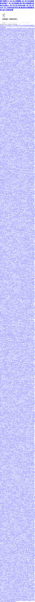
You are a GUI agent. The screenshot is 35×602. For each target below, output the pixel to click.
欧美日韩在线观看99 (31, 33)
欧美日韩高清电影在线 (24, 216)
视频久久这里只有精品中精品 (30, 58)
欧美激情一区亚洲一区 (6, 147)
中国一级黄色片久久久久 (9, 87)
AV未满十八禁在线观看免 (20, 575)
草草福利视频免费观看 (23, 263)
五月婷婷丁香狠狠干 (16, 263)
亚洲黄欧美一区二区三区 (13, 321)
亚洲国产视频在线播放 (4, 113)
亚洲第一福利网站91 (6, 275)
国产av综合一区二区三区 (30, 486)
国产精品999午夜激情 (11, 344)
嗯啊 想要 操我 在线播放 (5, 64)
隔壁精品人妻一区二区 (14, 75)
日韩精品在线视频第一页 (25, 57)
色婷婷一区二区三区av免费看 (16, 356)
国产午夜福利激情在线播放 (5, 196)
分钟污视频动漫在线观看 (21, 207)
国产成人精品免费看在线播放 (28, 107)
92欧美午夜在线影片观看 (24, 406)
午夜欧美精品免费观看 (30, 329)
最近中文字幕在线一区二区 (16, 128)
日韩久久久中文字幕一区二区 (19, 231)
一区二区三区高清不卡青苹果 (19, 109)
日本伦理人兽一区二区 (25, 91)
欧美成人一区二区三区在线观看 (10, 431)
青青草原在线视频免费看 (30, 121)
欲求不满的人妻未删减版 (30, 452)
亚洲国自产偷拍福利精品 (19, 579)
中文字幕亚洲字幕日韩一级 (29, 197)
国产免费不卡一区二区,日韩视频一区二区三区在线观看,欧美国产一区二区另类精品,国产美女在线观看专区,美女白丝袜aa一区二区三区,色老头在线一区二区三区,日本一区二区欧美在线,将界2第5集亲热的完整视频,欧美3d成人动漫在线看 (17, 5)
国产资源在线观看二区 (15, 148)
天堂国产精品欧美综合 (27, 132)
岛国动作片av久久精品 (4, 60)
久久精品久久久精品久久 (31, 368)
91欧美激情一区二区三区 (9, 57)
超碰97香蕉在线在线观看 (16, 506)
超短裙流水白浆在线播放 (23, 46)
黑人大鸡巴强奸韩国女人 (20, 362)
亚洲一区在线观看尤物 (19, 212)
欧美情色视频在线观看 (4, 251)
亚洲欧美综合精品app (15, 513)
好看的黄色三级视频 (8, 285)
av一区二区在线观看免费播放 (23, 320)
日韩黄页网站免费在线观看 (11, 390)
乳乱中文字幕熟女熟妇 (24, 282)
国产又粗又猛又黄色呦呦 (13, 85)
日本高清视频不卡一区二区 (17, 221)
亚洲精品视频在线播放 (25, 298)
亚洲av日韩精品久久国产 (28, 566)
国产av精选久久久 (29, 191)
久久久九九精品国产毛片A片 (5, 501)
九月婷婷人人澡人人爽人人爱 (14, 433)
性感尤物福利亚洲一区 (29, 487)
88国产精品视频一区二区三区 (19, 381)
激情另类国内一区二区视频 (17, 240)
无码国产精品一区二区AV (16, 206)
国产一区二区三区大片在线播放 (9, 348)
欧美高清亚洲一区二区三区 (21, 549)
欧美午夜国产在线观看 (22, 199)
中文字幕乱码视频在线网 (27, 305)
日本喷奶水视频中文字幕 (29, 262)
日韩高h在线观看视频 (28, 307)
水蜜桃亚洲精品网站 (19, 427)
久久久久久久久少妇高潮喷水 (6, 271)
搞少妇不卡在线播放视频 (5, 151)
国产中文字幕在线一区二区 (18, 218)
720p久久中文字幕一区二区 (5, 357)
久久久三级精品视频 (29, 208)
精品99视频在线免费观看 (19, 382)
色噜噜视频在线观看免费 (26, 471)
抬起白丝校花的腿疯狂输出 (16, 498)
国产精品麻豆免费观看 (23, 349)
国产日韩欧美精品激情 (24, 365)
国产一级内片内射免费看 (13, 380)
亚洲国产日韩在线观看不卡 (19, 370)
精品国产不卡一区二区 (10, 170)
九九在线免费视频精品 (9, 479)
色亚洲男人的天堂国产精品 (29, 34)
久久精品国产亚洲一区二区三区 (15, 238)
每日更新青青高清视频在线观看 (26, 215)
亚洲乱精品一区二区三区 (21, 113)
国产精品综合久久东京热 (28, 447)
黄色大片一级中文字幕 (25, 306)
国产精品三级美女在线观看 (10, 336)
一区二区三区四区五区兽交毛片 (22, 135)
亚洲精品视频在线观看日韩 (11, 259)
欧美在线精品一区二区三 (24, 425)
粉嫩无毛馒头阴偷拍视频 (6, 507)
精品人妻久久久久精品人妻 (26, 67)
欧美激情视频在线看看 (25, 173)
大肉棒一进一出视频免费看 (26, 587)
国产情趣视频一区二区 (20, 44)
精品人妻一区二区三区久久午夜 (19, 98)
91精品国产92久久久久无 (6, 150)
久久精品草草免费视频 (20, 507)
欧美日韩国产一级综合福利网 (16, 261)
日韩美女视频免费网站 (13, 492)
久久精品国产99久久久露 (5, 408)
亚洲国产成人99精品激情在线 (22, 595)
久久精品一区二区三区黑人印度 (13, 475)
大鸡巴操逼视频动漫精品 (12, 337)
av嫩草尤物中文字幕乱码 (9, 255)
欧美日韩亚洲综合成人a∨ (9, 33)
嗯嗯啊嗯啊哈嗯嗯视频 (10, 334)
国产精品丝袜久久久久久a (25, 77)
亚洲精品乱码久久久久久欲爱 (21, 61)
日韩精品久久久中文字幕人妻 (24, 234)
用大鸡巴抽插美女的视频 (17, 511)
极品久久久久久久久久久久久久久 (15, 281)
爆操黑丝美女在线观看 (3, 560)
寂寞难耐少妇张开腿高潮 (30, 291)
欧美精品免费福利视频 (23, 596)
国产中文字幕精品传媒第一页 (22, 151)
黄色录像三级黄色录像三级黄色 (13, 62)
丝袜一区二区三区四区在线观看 (10, 162)
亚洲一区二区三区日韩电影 (12, 40)
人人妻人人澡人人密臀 (20, 65)
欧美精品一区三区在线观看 (10, 130)
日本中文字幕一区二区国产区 (23, 75)
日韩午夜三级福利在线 (25, 464)
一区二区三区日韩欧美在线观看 (16, 449)
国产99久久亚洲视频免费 (20, 339)
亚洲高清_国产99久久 (9, 403)
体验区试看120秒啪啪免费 (23, 473)
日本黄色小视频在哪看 (20, 34)
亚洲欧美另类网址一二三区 (10, 519)
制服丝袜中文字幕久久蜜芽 (10, 343)
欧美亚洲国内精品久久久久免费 (23, 185)
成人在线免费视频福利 (11, 510)
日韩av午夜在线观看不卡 (21, 321)
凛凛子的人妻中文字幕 (22, 377)
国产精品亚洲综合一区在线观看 (20, 58)
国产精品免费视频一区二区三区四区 (13, 363)
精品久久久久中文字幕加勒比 (8, 218)
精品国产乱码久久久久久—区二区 (20, 343)
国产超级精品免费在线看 (19, 107)
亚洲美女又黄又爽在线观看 (29, 257)
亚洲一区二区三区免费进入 (4, 296)
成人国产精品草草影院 (26, 167)
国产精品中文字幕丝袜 (4, 595)
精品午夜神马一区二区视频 (12, 564)
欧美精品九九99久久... (19, 447)
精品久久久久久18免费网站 (20, 584)
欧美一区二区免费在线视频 (19, 292)
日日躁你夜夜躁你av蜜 (29, 275)
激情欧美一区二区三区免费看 (13, 166)
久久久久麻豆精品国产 (7, 420)
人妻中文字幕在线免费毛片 (13, 64)
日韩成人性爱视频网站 (12, 427)
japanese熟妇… (27, 584)
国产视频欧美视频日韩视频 (8, 600)
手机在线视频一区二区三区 (23, 149)
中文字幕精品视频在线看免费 (27, 130)
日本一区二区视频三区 (16, 392)
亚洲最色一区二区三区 (3, 153)
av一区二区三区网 (27, 470)
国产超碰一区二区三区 (7, 272)
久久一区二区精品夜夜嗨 (16, 232)
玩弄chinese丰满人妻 (22, 64)
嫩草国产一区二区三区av (13, 135)
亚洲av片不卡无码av (12, 212)
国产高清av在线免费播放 (11, 388)
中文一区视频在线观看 (25, 236)
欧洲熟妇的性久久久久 (27, 80)
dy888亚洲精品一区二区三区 (29, 152)
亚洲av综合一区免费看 (25, 313)
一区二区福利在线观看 (11, 297)
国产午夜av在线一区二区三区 (9, 306)
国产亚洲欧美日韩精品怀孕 (14, 509)
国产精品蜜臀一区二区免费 (18, 515)
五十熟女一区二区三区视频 (23, 63)
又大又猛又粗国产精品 (10, 454)
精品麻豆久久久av (3, 343)
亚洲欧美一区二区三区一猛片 (7, 360)
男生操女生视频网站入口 (21, 257)
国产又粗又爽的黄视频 (30, 596)
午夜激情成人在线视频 (16, 228)
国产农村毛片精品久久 (14, 573)
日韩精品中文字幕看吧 (11, 385)
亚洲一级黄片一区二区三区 (27, 474)
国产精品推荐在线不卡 (26, 582)
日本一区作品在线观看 (28, 539)
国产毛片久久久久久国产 (14, 275)
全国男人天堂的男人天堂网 (14, 314)
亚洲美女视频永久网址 (9, 450)
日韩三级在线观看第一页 (17, 600)
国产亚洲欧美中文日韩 (21, 467)
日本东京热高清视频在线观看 (20, 104)
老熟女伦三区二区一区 (22, 76)
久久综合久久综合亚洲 (4, 61)
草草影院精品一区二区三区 (16, 125)
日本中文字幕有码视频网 (15, 377)
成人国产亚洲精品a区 (29, 108)
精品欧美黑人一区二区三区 (20, 47)
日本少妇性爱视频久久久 (25, 506)
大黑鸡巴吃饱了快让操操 (28, 292)
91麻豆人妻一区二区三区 (8, 67)
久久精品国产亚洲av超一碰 (9, 471)
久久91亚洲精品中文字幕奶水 (17, 92)
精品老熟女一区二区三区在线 (27, 479)
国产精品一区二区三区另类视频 (15, 56)
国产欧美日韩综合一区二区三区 (26, 445)
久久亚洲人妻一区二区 (21, 86)
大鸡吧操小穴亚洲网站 (13, 252)
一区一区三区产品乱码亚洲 (26, 537)
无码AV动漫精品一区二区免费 (13, 489)
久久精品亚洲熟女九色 (19, 259)
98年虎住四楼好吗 (17, 55)
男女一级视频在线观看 (6, 583)
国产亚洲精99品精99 (24, 33)
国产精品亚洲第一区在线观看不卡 (26, 600)
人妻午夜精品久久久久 (30, 277)
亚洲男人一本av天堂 (22, 251)
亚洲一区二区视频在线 (23, 399)
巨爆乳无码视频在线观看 (15, 105)
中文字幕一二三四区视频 (25, 49)
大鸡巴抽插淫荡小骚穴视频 (28, 371)
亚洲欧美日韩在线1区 (14, 184)
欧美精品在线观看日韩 (16, 406)
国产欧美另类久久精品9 (22, 150)
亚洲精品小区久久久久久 (10, 167)
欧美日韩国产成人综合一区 (10, 322)
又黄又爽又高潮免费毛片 (31, 328)
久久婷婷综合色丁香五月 (12, 155)
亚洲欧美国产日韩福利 (16, 81)
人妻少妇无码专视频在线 (4, 284)
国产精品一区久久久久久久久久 (6, 234)
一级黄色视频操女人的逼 (10, 231)
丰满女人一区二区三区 (7, 148)
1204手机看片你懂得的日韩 (4, 508)
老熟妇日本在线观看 (4, 444)
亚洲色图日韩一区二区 (28, 346)
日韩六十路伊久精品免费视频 (26, 404)
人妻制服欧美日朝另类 (29, 338)
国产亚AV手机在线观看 (28, 297)
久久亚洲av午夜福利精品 (5, 120)
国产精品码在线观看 (11, 122)
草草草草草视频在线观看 (12, 500)
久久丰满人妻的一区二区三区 (28, 102)
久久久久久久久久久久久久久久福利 (16, 477)
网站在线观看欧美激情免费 (25, 111)
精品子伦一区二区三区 (14, 76)
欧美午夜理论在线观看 (21, 270)
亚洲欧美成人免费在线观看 (21, 103)
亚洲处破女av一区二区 (25, 221)
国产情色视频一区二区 (5, 132)
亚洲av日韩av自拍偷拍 (9, 391)
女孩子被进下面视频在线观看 (8, 335)
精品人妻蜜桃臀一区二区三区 (21, 186)
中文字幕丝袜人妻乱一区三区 (6, 105)
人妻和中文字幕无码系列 (5, 350)
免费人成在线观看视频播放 (17, 598)
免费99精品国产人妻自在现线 (21, 316)
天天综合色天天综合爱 (5, 189)
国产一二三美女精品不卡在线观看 (17, 102)
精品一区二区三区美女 (9, 54)
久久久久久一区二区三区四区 (29, 109)
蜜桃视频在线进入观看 (27, 427)
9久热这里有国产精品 (15, 171)
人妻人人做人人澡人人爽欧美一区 (29, 300)
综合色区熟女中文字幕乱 (13, 329)
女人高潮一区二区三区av (23, 165)
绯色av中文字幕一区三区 (7, 43)
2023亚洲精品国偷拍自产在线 (21, 108)
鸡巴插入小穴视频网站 (13, 189)
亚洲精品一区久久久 (22, 275)
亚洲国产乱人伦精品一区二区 (20, 487)
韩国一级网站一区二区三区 (30, 467)
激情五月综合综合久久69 (22, 317)
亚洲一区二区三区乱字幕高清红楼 (19, 100)
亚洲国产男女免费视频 (16, 70)
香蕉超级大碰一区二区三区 (25, 360)
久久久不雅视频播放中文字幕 (10, 429)
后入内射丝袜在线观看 (11, 107)
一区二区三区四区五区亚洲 (11, 575)
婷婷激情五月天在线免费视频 (18, 42)
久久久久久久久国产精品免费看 (17, 358)
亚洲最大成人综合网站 (30, 422)
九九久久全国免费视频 (4, 82)
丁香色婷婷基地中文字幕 (4, 141)
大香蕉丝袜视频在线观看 (18, 582)
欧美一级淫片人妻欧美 (25, 455)
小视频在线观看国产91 (16, 364)
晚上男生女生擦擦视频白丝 (15, 304)
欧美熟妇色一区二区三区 (22, 338)
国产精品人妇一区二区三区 (8, 70)
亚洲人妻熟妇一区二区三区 (12, 495)
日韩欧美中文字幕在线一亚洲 (7, 145)
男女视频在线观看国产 (21, 152)
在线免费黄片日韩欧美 (29, 210)
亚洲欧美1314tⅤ (18, 445)
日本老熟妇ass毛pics (30, 496)
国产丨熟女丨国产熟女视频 (22, 469)
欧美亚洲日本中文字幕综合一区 (8, 381)
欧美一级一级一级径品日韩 (20, 164)
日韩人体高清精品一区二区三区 (22, 564)
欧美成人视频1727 (10, 110)
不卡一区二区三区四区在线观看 (18, 474)
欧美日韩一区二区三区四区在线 (17, 305)
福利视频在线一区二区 (30, 521)
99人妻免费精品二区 (28, 578)
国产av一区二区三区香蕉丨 (29, 559)
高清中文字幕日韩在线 (5, 303)
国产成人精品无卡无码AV (23, 166)
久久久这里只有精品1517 (16, 420)
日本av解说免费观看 (26, 249)
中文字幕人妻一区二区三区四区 (22, 69)
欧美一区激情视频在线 (19, 409)
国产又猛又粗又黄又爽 (8, 128)
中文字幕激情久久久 (6, 134)
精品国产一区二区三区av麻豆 (17, 391)
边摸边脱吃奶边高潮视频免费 (18, 518)
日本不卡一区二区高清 (24, 217)
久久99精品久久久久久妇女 (23, 408)
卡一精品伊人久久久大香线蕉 (30, 162)
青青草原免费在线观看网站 (27, 512)
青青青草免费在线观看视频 (12, 169)
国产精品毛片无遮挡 (23, 554)
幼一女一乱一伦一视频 (16, 254)
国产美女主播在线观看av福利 (30, 520)
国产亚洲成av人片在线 (18, 124)
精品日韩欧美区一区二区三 (15, 168)
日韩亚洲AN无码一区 (6, 542)
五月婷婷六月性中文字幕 (9, 571)
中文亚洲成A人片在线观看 (16, 213)
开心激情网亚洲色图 (24, 472)
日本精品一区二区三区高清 (12, 257)
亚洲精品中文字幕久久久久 (10, 276)
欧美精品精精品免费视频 (20, 312)
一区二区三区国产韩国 (13, 132)
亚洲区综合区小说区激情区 (9, 55)
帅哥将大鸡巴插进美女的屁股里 (13, 153)
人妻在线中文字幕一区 (4, 37)
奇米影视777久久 (18, 35)
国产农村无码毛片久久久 (25, 359)
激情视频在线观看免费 (16, 216)
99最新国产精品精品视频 (26, 240)
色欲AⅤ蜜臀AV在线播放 (21, 131)
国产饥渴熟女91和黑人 (8, 178)
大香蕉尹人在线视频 (8, 101)
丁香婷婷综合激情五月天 (20, 389)
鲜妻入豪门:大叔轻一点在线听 (6, 282)
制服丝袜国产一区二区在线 (14, 274)
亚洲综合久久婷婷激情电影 (7, 565)
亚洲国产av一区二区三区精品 (8, 404)
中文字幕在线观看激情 (26, 497)
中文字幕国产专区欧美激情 (11, 445)
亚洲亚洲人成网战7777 (18, 122)
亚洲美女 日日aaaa (23, 154)
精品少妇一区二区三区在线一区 (13, 469)
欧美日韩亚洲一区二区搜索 (29, 64)
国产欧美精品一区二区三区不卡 (22, 432)
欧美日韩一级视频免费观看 (25, 239)
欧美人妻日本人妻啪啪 (19, 428)
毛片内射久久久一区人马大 (7, 356)
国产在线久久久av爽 (20, 97)
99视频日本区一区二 (18, 535)
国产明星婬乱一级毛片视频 (30, 276)
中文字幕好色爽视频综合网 (16, 285)
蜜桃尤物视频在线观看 (20, 120)
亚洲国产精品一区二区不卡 (21, 258)
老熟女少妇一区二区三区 (20, 41)
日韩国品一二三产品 (27, 312)
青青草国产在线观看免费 (30, 316)
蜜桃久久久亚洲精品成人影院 (28, 190)
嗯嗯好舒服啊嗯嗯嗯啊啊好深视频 (21, 342)
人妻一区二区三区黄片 (8, 126)
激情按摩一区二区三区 (16, 260)
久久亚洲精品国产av (17, 215)
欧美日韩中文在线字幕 (18, 599)
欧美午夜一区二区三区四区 (21, 444)
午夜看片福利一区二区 (13, 303)
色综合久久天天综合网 (28, 86)
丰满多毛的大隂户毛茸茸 (12, 278)
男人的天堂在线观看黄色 (19, 566)
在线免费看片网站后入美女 (9, 123)
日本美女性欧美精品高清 (26, 219)
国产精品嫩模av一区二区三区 (17, 176)
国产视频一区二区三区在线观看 (10, 384)
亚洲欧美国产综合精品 (17, 455)
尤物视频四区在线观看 (12, 447)
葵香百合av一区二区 (22, 208)
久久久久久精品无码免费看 (11, 41)
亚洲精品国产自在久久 (5, 119)
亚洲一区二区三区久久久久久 (25, 220)
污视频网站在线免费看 (19, 130)
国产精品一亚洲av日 (16, 143)
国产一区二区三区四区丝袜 (23, 424)
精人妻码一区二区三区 (13, 59)
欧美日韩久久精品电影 (23, 168)
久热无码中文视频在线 (13, 583)
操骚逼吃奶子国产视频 (6, 323)
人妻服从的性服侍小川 (3, 521)
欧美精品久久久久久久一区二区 (26, 56)
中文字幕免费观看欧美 (22, 433)
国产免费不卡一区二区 (17, 299)
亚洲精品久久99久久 (23, 232)
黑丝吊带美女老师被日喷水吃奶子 (5, 597)
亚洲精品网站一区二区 (21, 574)
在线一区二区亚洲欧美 (19, 284)
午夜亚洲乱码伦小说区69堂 (21, 303)
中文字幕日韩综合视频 (29, 583)
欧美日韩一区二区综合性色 (18, 571)
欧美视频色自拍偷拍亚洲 (31, 296)
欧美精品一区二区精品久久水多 (13, 521)
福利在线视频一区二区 (11, 490)
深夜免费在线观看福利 (30, 154)
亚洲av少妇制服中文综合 (30, 495)
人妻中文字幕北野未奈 (5, 106)
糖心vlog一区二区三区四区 (8, 313)
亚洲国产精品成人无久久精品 (16, 541)
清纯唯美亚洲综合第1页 (19, 205)
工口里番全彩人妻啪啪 (14, 262)
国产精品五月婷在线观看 (9, 531)
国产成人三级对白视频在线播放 (22, 380)
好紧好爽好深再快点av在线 (27, 571)
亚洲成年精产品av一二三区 (28, 579)
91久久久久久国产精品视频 (24, 89)
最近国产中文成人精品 (16, 110)
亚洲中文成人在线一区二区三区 (22, 211)
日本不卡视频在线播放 (13, 295)
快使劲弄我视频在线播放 (7, 294)
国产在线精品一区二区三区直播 (30, 85)
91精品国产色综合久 (25, 193)
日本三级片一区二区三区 (12, 47)
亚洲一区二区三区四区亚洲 (9, 177)
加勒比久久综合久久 (19, 278)
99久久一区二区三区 (12, 38)
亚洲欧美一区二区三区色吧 (6, 261)
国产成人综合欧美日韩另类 (8, 415)
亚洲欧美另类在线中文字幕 (23, 585)
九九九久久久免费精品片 (4, 65)
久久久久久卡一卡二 (31, 466)
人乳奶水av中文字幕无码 (31, 269)
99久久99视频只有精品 (29, 103)
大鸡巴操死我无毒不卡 (4, 166)
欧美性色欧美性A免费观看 (21, 295)
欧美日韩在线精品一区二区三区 (7, 598)
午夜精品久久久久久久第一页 (16, 597)
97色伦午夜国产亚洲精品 (19, 514)
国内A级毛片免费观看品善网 (28, 468)
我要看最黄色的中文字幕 (22, 521)
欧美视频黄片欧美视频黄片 (25, 392)
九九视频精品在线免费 (13, 196)
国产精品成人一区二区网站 (12, 141)
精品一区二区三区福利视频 (20, 79)
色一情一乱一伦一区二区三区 (4, 281)
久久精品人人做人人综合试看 (23, 183)
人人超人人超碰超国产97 (7, 237)
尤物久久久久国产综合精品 (28, 129)
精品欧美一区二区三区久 (9, 340)
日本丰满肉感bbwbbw (8, 540)
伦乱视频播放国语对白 (19, 318)
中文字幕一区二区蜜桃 (6, 78)
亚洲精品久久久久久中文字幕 (21, 38)
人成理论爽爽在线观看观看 (29, 98)
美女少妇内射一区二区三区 (15, 528)
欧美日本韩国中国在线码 (26, 421)
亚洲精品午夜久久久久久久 (8, 241)
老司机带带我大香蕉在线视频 (29, 507)
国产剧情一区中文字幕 (7, 449)
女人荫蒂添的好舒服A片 (16, 178)
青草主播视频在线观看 (7, 89)
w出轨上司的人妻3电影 (15, 424)
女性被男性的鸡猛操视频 (4, 369)
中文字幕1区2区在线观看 (7, 220)
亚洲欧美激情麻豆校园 (20, 346)
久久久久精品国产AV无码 (11, 190)
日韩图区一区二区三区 (18, 236)
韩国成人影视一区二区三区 (28, 259)
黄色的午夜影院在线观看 (17, 415)
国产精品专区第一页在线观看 (13, 317)
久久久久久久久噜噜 (22, 188)
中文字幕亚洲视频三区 (13, 307)
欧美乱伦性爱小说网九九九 (28, 337)
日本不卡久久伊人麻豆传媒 (28, 155)
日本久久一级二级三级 (6, 476)
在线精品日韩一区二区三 (28, 543)
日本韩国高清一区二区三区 (14, 146)
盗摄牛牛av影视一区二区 (4, 594)
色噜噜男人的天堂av (18, 293)
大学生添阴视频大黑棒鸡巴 (12, 258)
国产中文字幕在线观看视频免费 (22, 494)
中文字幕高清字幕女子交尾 (29, 280)
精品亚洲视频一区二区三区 (9, 68)
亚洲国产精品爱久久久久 (16, 192)
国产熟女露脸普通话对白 (14, 112)
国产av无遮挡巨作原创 (10, 370)
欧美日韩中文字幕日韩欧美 (13, 36)
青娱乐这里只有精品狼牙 (24, 83)
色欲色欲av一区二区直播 (14, 256)
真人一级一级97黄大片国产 (23, 112)
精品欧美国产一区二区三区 (8, 214)
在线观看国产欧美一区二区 (24, 540)
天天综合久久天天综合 (28, 490)
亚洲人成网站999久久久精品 (7, 232)
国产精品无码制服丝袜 (21, 40)
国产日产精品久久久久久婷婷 (6, 398)
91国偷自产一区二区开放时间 (7, 250)
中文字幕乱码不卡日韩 (3, 409)
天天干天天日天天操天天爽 (29, 207)
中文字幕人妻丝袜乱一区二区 (27, 391)
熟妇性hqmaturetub (29, 386)
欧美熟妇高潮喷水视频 (22, 277)
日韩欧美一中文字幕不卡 (9, 143)
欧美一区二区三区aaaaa (20, 32)
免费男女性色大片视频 (11, 327)
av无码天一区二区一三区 (28, 336)
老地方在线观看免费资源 (5, 46)
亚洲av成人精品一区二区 (17, 241)
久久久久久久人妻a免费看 (12, 103)
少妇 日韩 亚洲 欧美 (20, 132)
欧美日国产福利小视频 (23, 422)
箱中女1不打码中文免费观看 (14, 83)
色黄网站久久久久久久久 (7, 485)
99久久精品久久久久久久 (4, 453)
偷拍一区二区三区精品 (8, 206)
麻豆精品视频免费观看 (27, 510)
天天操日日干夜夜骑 (7, 573)
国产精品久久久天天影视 (11, 347)
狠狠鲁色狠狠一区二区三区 (20, 539)
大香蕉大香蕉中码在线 (21, 196)
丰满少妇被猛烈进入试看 (22, 486)
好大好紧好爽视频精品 (31, 151)
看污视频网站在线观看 (6, 435)
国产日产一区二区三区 (12, 61)
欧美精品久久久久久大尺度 (11, 522)
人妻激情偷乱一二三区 (12, 69)
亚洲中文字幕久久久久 (29, 321)
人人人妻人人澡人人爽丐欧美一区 (12, 233)
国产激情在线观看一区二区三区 (13, 355)
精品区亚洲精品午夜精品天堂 (9, 127)
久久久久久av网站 (30, 263)
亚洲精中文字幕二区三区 (12, 108)
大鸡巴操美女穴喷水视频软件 (6, 558)
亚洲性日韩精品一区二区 (4, 187)
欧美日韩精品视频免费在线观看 (10, 382)
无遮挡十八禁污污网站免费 (4, 301)
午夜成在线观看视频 (24, 238)
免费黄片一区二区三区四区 (14, 412)
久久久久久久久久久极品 (27, 212)
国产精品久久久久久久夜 (8, 144)
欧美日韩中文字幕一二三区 (20, 162)
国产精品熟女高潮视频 (29, 199)
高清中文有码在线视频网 (14, 147)
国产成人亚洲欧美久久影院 (6, 366)
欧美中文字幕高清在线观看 (5, 574)
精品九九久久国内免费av (5, 345)
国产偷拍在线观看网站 (15, 229)
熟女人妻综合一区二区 (27, 284)
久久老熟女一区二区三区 (20, 555)
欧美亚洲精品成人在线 (28, 256)
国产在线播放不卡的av (8, 513)
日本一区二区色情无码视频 (13, 199)
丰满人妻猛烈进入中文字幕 (7, 406)
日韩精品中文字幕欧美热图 (14, 165)
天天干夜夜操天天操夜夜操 (13, 436)
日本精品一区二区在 (3, 487)
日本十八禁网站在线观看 (11, 104)
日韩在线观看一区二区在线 (9, 100)
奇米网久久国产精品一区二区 (14, 350)
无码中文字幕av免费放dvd (12, 584)
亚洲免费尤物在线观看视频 (9, 236)
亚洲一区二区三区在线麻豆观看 (29, 44)
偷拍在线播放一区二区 (9, 319)
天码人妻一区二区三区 (7, 554)
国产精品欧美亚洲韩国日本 (24, 228)
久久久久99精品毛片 (13, 507)
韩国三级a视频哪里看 (4, 169)
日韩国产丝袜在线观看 (23, 350)
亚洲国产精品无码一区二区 (6, 596)
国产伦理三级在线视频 (17, 404)
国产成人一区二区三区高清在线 (15, 345)
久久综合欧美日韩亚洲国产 (13, 426)
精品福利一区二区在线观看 (5, 509)
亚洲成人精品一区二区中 (22, 436)
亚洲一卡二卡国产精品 (23, 118)
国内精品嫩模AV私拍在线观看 (10, 341)
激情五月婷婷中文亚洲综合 (18, 335)
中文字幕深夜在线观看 (4, 470)
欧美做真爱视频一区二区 (25, 531)
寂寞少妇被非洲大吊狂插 (18, 177)
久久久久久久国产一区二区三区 (18, 54)
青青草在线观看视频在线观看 (27, 127)
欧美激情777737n (27, 231)
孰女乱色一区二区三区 (16, 531)
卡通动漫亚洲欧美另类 (4, 447)
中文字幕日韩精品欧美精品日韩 (26, 90)
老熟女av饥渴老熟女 (5, 85)
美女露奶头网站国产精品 (4, 86)
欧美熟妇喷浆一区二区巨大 (8, 216)
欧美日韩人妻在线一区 (24, 35)
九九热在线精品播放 (17, 273)
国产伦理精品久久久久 (27, 370)
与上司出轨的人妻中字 (4, 39)
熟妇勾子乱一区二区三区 (13, 207)
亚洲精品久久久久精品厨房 (10, 35)
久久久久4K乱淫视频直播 (19, 451)
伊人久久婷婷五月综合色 (12, 369)
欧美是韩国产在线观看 (4, 534)
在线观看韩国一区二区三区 (21, 39)
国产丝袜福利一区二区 (23, 60)
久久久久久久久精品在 (10, 109)
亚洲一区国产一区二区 (7, 195)
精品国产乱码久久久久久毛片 (13, 467)
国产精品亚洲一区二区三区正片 (20, 519)
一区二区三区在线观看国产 (12, 338)
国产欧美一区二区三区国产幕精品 (8, 253)
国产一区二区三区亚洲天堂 (25, 449)
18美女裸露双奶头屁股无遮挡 (23, 355)
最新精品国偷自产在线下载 (6, 400)
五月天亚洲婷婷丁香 (15, 458)
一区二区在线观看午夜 (6, 56)
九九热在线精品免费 (27, 448)
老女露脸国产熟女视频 (17, 111)
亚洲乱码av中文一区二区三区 (23, 174)
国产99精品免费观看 (24, 260)
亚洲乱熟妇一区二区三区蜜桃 (30, 593)
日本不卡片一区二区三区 (5, 324)
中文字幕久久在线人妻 (26, 278)
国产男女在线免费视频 (16, 349)
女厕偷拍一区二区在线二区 (20, 283)
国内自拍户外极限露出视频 (13, 183)
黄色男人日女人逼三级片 (9, 478)
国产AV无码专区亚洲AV (6, 377)
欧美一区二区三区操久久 (18, 379)
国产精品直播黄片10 (11, 451)
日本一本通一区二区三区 (29, 141)
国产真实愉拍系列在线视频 (21, 269)
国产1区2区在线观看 (28, 388)
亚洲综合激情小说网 (25, 237)
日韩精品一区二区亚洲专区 (22, 508)
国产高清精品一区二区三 (5, 295)
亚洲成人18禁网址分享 (25, 243)
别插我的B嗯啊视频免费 (13, 151)
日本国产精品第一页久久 (15, 501)
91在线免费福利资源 (31, 135)
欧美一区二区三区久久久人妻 (6, 248)
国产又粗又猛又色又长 (14, 78)
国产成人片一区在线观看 (22, 453)
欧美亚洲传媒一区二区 (26, 428)
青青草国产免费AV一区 (27, 88)
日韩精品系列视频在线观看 (12, 593)
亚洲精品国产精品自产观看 (4, 277)
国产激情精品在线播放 (7, 173)
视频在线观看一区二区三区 (20, 534)
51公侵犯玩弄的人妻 (24, 87)
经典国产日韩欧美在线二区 (9, 293)
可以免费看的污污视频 (13, 120)
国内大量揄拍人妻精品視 (16, 294)
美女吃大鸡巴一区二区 (21, 106)
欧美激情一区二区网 (28, 574)
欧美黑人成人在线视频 (7, 140)
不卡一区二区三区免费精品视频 (25, 400)
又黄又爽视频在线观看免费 (19, 297)
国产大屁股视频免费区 (25, 133)
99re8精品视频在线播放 (19, 190)
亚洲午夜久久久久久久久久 (30, 186)
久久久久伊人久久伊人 (30, 592)
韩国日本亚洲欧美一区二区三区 (22, 443)
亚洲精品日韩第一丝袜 (15, 149)
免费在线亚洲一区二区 (10, 457)
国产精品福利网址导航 (29, 196)
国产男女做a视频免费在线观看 (11, 316)
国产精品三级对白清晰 (24, 178)
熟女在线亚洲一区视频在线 (4, 433)
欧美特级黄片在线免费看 (14, 532)
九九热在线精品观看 (19, 390)
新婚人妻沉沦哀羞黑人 (31, 342)
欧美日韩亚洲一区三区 (9, 515)
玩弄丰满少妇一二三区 (18, 348)
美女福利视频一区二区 (25, 101)
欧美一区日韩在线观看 (15, 118)
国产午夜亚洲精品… (27, 54)
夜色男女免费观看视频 (22, 542)
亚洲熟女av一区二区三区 (22, 301)
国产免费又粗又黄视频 (11, 197)
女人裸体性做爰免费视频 (8, 102)
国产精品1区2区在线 (11, 328)
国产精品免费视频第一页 (30, 303)
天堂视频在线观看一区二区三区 (13, 407)
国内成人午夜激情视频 (7, 84)
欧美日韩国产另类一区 (13, 323)
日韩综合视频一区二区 (23, 140)
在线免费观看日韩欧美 (5, 320)
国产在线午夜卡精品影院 (25, 206)
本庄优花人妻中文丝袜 (17, 298)
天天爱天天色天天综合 (11, 292)
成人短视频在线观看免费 (25, 170)
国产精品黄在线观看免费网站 (23, 393)
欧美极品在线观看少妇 (4, 212)
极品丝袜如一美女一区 (15, 234)
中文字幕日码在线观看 (7, 49)
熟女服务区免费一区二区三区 (17, 67)
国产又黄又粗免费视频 (23, 363)
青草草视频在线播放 (20, 155)
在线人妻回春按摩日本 (30, 542)
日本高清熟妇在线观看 (9, 243)
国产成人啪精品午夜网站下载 (9, 58)
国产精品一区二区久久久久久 (10, 371)
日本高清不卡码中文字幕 (28, 382)
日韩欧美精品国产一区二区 (23, 105)
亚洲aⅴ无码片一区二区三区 (8, 260)
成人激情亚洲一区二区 (11, 133)
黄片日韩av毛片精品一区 (5, 551)
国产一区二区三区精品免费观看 (20, 276)
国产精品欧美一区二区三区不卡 (9, 530)
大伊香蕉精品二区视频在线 (6, 239)
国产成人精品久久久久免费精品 (20, 68)
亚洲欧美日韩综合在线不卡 (14, 463)
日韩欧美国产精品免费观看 (19, 544)
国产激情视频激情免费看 (19, 336)
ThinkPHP (3, 22)
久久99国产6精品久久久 (4, 44)
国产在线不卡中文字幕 (29, 458)
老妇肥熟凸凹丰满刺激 (3, 362)
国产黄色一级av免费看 (30, 324)
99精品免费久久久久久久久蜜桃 (26, 125)
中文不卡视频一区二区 (22, 37)
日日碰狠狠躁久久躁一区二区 (11, 312)
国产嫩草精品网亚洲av (9, 66)
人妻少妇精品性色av (24, 423)
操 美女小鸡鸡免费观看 (15, 63)
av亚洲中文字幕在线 (14, 280)
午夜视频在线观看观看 (9, 497)
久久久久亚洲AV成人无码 (27, 99)
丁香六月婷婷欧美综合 (19, 249)
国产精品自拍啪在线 (5, 321)
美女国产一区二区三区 (16, 250)
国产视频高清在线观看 (3, 549)
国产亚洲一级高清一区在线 (9, 273)
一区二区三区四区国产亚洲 (5, 83)
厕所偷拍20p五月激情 (22, 407)
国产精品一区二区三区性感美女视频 (13, 560)
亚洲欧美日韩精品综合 (23, 279)
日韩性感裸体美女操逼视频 (18, 497)
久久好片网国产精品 (5, 346)
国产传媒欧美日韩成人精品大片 (10, 79)
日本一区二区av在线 (14, 230)
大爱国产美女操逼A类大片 (24, 304)
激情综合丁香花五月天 (14, 366)
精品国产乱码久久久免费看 (8, 81)
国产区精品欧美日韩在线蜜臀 (12, 131)
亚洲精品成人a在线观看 (29, 519)
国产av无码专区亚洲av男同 (19, 315)
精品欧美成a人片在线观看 (4, 34)
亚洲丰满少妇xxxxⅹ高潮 (17, 90)
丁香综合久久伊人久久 (16, 540)
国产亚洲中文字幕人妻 (18, 127)
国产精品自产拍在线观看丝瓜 (11, 142)
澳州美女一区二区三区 (25, 356)
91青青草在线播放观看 (7, 213)
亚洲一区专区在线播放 (18, 454)
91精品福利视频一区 (16, 319)
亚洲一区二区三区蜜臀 (4, 302)
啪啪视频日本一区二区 (23, 45)
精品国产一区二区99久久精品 (14, 324)
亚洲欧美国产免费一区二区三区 (8, 518)
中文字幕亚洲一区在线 (27, 32)
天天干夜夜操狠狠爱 (20, 209)
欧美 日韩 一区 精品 (30, 343)
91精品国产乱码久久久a (28, 175)
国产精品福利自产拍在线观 (12, 152)
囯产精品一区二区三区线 (6, 165)
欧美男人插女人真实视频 (19, 253)
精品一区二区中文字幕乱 (4, 467)
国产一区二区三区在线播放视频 (24, 148)
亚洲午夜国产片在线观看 (13, 346)
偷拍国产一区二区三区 (19, 322)
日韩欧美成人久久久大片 (29, 551)
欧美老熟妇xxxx (22, 294)
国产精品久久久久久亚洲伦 (16, 101)
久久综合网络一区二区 (10, 98)
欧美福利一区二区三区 (14, 291)
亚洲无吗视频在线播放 (29, 187)
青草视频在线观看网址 (6, 412)
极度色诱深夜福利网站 (21, 520)
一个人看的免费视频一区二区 (12, 533)
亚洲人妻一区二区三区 (31, 163)
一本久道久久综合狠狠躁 (28, 205)
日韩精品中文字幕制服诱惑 (7, 171)
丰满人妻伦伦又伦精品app (6, 75)
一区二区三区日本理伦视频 (4, 329)
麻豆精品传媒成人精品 (23, 319)
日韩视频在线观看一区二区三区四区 (17, 242)
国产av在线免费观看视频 (25, 261)
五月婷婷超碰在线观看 (7, 425)
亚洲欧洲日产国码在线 (27, 42)
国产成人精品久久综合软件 (6, 286)
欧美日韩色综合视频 (30, 166)
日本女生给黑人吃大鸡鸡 (19, 347)
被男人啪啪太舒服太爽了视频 (16, 217)
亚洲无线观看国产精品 (23, 119)
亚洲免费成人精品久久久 (10, 372)
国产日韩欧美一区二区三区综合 (14, 251)
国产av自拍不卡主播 (27, 457)
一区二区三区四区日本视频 (9, 512)
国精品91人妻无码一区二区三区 (27, 598)
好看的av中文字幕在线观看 (15, 279)
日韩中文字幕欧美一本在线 (22, 475)
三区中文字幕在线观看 (8, 192)
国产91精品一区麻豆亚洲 (17, 66)
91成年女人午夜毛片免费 (17, 478)
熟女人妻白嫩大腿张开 (12, 368)
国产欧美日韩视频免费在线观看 (16, 413)
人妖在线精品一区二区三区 (15, 425)
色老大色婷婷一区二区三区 (15, 400)
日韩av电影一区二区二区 (7, 154)
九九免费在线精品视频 (30, 248)
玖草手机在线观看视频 (29, 435)
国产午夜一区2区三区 (22, 171)
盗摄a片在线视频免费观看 (10, 156)
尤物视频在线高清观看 (31, 232)
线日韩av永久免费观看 (19, 264)
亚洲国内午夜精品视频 (27, 123)
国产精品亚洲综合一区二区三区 (19, 175)
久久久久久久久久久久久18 (16, 220)
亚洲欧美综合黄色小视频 (28, 389)
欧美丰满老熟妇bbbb (4, 62)
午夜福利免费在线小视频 (28, 339)
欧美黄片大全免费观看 (9, 176)
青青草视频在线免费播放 (4, 164)
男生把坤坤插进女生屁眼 (13, 34)
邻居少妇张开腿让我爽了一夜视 (21, 368)
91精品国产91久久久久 (12, 555)
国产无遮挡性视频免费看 (12, 65)
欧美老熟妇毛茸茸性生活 (23, 184)
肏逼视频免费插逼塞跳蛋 (13, 39)
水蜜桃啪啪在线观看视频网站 (7, 458)
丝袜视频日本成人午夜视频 (28, 369)
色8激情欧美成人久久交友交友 (6, 184)
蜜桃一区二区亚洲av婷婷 (9, 298)
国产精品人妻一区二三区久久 (25, 172)
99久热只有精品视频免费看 (7, 349)
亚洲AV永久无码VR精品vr (21, 556)
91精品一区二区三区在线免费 (24, 357)
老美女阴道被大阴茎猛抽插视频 (7, 364)
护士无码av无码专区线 (28, 41)
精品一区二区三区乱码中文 (29, 429)
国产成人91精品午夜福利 (13, 113)
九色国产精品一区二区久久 (24, 553)
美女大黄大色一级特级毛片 (13, 129)
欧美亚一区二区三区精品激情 (13, 37)
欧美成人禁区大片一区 (28, 580)
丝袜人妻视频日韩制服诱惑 (23, 286)
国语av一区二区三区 (14, 195)
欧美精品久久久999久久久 (22, 82)
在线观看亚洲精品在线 (26, 322)
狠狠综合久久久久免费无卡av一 (23, 78)
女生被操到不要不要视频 (11, 80)
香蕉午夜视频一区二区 (12, 284)
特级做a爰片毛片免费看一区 (9, 544)
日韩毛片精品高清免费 (31, 43)
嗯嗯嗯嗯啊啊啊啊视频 (21, 230)
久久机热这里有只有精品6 (15, 45)
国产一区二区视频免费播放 (26, 536)
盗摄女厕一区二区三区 (24, 70)
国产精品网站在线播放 (24, 192)
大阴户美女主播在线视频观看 (6, 77)
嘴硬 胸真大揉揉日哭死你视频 (16, 365)
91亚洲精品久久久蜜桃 (10, 423)
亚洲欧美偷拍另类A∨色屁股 (19, 490)
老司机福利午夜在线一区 (18, 536)
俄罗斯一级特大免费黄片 (13, 198)
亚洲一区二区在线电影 (7, 291)
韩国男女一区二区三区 (25, 498)
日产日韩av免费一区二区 (25, 414)
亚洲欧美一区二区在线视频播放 (13, 208)
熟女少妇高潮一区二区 (25, 128)
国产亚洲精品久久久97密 (10, 582)
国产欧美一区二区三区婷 (12, 409)
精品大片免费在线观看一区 (12, 97)
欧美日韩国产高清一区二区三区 (28, 565)
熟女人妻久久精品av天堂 (4, 152)
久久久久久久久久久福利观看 (23, 62)
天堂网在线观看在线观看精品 (29, 209)
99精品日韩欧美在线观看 (28, 65)
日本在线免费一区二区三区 (11, 264)
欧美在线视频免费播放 (18, 91)
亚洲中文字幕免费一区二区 (13, 210)
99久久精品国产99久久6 (24, 398)
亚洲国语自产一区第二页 (17, 57)
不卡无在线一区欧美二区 (22, 36)
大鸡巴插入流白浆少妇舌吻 (28, 242)
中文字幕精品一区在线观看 (7, 424)
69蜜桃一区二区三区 (17, 403)
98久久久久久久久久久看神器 (14, 408)
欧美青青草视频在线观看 (19, 80)
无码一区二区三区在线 (19, 142)
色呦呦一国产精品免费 (28, 401)
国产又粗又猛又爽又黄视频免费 (12, 211)
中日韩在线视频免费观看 (12, 362)
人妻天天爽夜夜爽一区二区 (17, 383)
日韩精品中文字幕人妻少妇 (16, 49)
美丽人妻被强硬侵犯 (24, 255)
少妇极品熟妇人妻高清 (5, 414)
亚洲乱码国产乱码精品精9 (13, 82)
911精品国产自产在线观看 (28, 315)
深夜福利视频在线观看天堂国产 (17, 271)
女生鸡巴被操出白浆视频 (13, 106)
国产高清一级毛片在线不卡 (27, 390)
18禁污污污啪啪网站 (24, 285)
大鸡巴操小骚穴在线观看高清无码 (5, 304)
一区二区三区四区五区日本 (15, 485)
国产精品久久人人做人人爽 (11, 361)
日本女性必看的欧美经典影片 (26, 415)
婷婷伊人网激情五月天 (8, 92)
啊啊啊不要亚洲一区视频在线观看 (27, 299)
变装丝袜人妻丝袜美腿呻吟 (9, 455)
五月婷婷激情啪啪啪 (27, 156)
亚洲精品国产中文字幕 (23, 324)
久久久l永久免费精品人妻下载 (28, 335)
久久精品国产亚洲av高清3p (17, 214)
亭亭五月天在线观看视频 (8, 472)
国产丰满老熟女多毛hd (29, 171)
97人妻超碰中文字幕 (29, 39)
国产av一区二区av (9, 228)
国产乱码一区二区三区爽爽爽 (7, 235)
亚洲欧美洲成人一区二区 (28, 347)
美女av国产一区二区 (28, 106)
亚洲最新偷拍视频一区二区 (4, 59)
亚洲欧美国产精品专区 (25, 293)
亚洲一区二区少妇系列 (23, 509)
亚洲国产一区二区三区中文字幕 (24, 147)
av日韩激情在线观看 (28, 100)
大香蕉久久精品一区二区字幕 (12, 520)
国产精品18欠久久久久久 (25, 66)
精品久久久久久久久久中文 (24, 517)
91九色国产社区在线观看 (27, 48)
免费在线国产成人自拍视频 (4, 69)
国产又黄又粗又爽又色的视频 (17, 194)
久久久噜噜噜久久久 (31, 140)
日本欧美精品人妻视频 (12, 227)
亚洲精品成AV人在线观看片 (13, 46)
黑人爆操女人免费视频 (30, 46)
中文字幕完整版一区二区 (22, 452)
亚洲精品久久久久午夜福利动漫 (28, 372)
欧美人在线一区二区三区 (11, 464)
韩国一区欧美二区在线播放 (19, 385)
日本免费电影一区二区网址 (16, 239)
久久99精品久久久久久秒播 (11, 387)
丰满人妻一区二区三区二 (12, 187)
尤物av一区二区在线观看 (27, 253)
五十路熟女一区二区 (20, 543)
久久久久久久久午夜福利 (20, 337)
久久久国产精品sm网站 (22, 233)
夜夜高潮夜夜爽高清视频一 (16, 360)
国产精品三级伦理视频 (3, 163)
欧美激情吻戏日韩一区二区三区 (24, 229)
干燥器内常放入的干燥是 (29, 47)
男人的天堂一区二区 (10, 99)
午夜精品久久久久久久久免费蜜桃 (10, 432)
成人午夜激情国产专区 (15, 558)
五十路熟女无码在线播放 (6, 473)
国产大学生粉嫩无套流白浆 (29, 68)
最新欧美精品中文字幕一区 (19, 156)
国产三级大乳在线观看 (13, 367)
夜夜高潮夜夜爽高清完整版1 (21, 59)
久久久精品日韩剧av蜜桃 (21, 121)
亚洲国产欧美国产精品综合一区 (10, 186)
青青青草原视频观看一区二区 (22, 198)
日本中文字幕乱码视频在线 (21, 386)
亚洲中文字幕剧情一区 (25, 92)
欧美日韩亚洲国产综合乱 (7, 63)
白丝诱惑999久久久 (31, 408)
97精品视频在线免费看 (29, 463)
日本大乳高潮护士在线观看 (24, 143)
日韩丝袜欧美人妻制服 (7, 168)
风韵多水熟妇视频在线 (16, 87)
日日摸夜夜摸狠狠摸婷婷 (7, 174)
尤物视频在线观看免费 (5, 307)
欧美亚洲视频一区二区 (3, 292)
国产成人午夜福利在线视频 (27, 218)
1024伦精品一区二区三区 (16, 84)
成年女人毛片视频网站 (25, 126)
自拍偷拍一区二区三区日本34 (6, 280)
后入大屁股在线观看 (22, 262)
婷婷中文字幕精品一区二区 (21, 187)
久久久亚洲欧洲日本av (4, 36)
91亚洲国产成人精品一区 (12, 44)
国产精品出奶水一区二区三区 (8, 240)
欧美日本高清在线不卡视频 (20, 577)
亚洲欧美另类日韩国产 (25, 281)
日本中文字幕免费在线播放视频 (12, 209)
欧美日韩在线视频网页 (13, 121)
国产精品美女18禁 (29, 554)
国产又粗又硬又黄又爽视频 (17, 586)
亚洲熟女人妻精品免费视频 (15, 154)
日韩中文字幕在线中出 (5, 399)
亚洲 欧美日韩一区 (28, 189)
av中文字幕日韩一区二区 (9, 538)
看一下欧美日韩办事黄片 (16, 140)
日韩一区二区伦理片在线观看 (6, 118)
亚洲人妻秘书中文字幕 (26, 124)
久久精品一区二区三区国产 (22, 323)
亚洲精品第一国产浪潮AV (11, 487)
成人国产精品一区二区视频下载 (8, 175)
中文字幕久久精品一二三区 (12, 549)
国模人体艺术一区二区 (24, 434)
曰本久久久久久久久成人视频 (21, 592)
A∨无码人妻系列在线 (4, 407)
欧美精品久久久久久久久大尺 (14, 277)
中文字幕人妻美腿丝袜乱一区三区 (7, 88)
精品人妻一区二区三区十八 (13, 185)
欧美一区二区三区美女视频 (20, 226)
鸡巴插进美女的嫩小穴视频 (30, 295)
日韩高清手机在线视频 (10, 48)
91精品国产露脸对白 (24, 273)
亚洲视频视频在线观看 (20, 367)
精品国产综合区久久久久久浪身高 (13, 188)
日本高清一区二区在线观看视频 (23, 153)
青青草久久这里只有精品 (24, 528)
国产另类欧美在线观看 (21, 141)
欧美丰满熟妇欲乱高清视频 (7, 194)
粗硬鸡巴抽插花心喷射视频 (28, 442)
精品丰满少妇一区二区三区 (25, 241)
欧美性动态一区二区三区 (5, 38)
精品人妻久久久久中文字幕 (17, 479)
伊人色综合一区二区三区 (12, 592)
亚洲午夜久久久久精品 (7, 242)
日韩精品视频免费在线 (7, 125)
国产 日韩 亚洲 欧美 (21, 256)
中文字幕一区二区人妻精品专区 (10, 205)
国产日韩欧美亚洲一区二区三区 (5, 45)
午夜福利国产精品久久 (13, 452)
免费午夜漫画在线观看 (24, 145)
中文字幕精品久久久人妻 (4, 208)
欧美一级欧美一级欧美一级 (7, 498)
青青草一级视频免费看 (27, 334)
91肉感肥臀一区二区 (6, 129)
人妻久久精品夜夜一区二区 (23, 314)
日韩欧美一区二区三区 (22, 291)
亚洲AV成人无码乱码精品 (13, 301)
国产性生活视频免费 (18, 133)
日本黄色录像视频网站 (21, 280)
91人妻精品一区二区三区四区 (18, 448)
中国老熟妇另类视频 (17, 33)
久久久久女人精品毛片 (17, 359)
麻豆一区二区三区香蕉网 (6, 256)
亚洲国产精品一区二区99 (16, 145)
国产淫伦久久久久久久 (23, 43)
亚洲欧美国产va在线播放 (16, 43)
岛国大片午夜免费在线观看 (8, 111)
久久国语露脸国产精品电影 (9, 91)
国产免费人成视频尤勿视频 (6, 76)
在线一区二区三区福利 (28, 79)
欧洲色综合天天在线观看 (27, 430)
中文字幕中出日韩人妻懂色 (5, 463)
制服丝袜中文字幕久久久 (29, 40)
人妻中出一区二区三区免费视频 (14, 60)
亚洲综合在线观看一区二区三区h (9, 124)
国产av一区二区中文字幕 (12, 389)
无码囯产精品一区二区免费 (25, 272)
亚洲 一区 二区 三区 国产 (4, 468)
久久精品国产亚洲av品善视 (16, 272)
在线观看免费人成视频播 (5, 274)
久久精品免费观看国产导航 (15, 89)
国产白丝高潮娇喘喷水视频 (4, 198)
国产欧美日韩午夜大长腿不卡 (17, 126)
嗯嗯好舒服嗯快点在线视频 (26, 586)
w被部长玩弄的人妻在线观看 (28, 451)
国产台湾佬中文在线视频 (26, 177)
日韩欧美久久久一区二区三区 (14, 119)
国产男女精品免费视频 (3, 47)
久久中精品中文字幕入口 (7, 422)
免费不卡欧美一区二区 (24, 55)
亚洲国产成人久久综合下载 (17, 537)
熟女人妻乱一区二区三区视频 (20, 197)
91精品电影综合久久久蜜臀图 (7, 305)
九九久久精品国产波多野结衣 (11, 32)
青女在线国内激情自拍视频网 (6, 413)
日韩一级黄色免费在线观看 (11, 342)
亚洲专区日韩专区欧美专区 (12, 269)
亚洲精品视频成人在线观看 (9, 42)
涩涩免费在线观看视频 (7, 193)
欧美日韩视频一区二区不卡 (28, 514)
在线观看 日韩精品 (4, 533)
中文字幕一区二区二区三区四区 (7, 499)
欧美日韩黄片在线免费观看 (21, 329)
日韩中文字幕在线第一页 (19, 48)
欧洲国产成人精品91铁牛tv (26, 214)
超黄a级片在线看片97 (8, 219)
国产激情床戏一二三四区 (19, 300)
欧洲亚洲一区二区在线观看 (19, 334)
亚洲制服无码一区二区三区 (15, 434)
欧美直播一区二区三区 (20, 369)
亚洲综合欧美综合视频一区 (28, 384)
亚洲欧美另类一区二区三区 (14, 542)
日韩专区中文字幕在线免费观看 (6, 229)
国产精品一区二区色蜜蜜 (9, 359)
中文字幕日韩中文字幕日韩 (22, 163)
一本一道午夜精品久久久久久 (25, 213)
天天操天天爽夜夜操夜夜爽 (26, 456)
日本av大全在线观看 (18, 306)
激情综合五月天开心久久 (15, 554)
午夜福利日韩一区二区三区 (25, 413)
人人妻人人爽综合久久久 (8, 465)
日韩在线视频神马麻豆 (21, 191)
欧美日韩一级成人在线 (13, 559)
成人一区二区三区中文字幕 (29, 169)
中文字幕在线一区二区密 (22, 195)
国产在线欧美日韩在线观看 (24, 491)
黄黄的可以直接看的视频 (26, 122)
